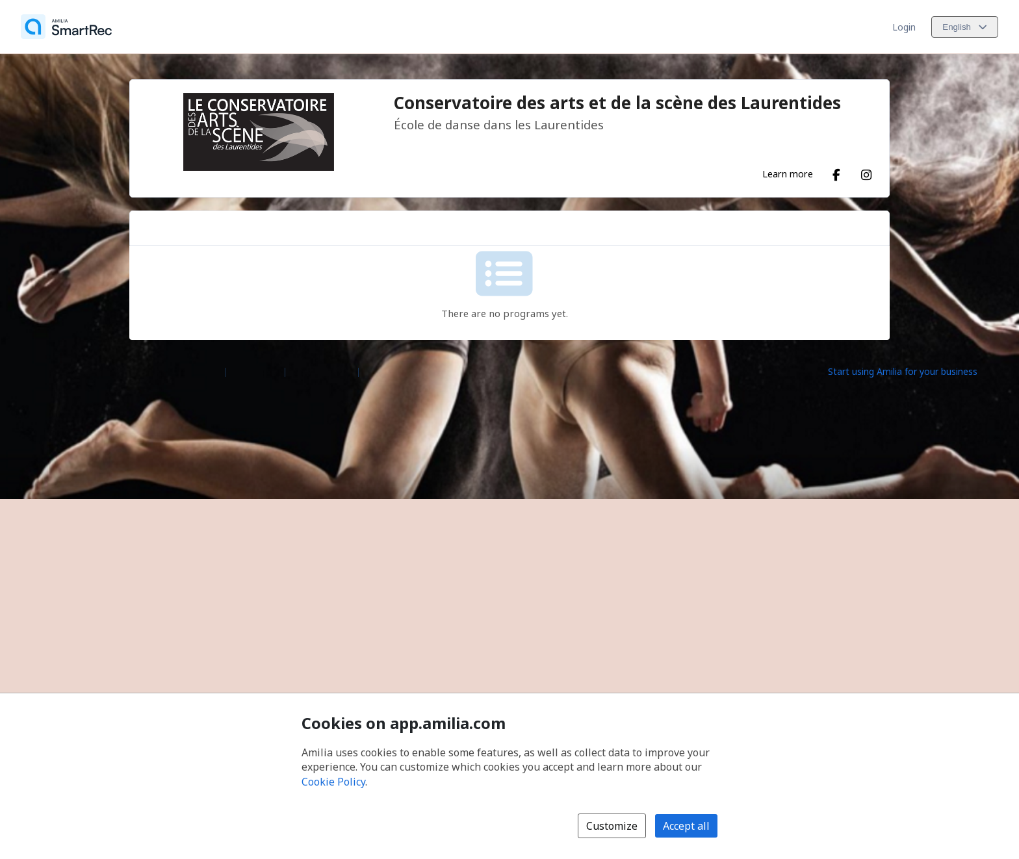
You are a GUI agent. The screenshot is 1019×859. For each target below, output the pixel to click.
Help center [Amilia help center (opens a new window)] (255, 371)
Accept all (686, 826)
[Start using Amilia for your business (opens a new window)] (914, 371)
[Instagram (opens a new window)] (866, 172)
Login (904, 27)
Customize (612, 826)
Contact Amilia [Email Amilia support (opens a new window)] (321, 371)
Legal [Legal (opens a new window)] (375, 371)
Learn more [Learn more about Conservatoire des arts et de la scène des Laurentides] (787, 173)
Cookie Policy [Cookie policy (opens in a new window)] (333, 782)
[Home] (66, 26)
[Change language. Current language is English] (964, 27)
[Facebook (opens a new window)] (836, 172)
